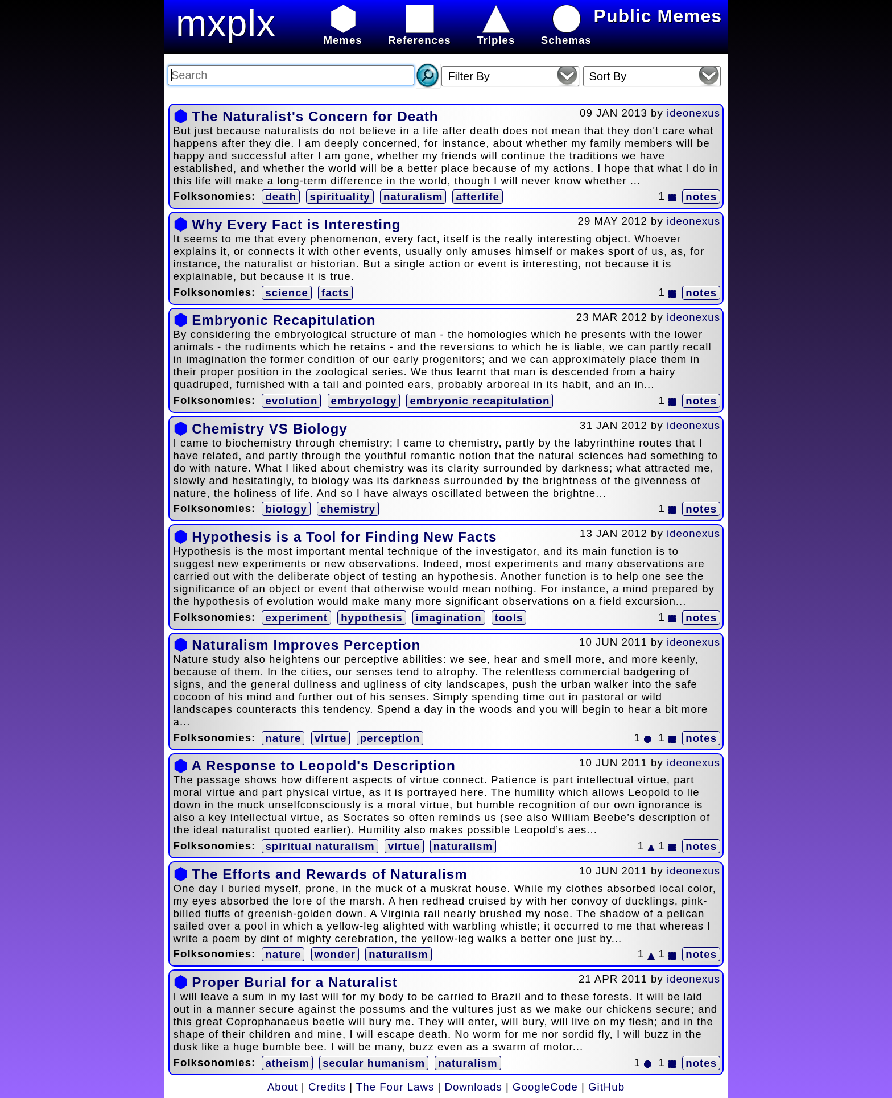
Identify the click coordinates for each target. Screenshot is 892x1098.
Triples (496, 34)
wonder (335, 954)
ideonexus (693, 113)
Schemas (566, 34)
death (280, 197)
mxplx (226, 23)
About (282, 1087)
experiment (296, 618)
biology (286, 509)
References (419, 34)
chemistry (347, 509)
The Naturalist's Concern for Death (315, 116)
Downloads (473, 1087)
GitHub (606, 1087)
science (286, 293)
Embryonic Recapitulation (283, 320)
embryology (364, 401)
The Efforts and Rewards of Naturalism (329, 874)
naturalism (413, 197)
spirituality (339, 197)
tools (509, 618)
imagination (449, 618)
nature (283, 738)
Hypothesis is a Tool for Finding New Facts (344, 536)
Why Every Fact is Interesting (296, 224)
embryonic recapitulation (480, 401)
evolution (291, 401)
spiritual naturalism (319, 846)
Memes (342, 34)
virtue (331, 738)
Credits (327, 1087)
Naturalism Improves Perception (306, 645)
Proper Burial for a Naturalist (295, 982)
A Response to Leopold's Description (323, 765)
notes (701, 197)
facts (335, 293)
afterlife (477, 197)
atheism (287, 1063)
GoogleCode (545, 1087)
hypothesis (371, 618)
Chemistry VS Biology (269, 428)
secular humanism (374, 1063)
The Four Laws (395, 1087)
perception (390, 738)
